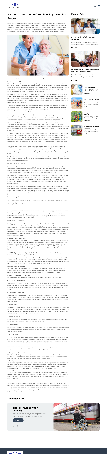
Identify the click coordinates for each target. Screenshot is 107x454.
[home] (15, 6)
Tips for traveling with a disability (25, 409)
